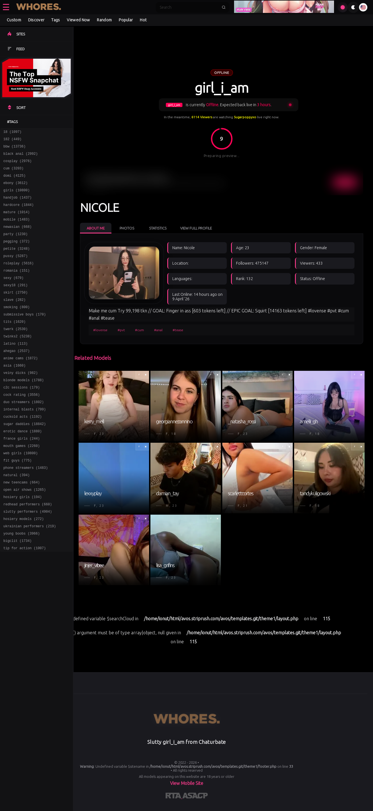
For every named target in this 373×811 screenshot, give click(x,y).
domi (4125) (14, 181)
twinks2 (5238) (17, 360)
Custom (14, 20)
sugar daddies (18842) (24, 458)
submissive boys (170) (24, 336)
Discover (36, 20)
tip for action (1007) (24, 596)
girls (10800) (16, 197)
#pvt (121, 330)
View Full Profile (196, 228)
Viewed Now (78, 20)
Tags (55, 20)
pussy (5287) (15, 271)
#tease (178, 330)
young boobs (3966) (21, 580)
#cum (139, 330)
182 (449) (12, 140)
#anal (158, 330)
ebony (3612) (15, 189)
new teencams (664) (21, 523)
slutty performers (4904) (27, 556)
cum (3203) (13, 173)
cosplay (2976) (17, 165)
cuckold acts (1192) (22, 450)
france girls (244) (21, 474)
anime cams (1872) (20, 385)
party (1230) (15, 246)
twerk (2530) (15, 352)
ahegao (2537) (16, 376)
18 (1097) (12, 132)
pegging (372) (16, 254)
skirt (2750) (15, 311)
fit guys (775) (17, 499)
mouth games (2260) (21, 482)
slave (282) (14, 319)
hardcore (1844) (18, 214)
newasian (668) (17, 238)
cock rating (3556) (21, 425)
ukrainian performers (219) (29, 572)
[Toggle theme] (353, 7)
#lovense (100, 330)
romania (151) (16, 287)
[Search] (189, 7)
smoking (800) (16, 328)
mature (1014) (16, 222)
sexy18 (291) (15, 303)
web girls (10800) (20, 491)
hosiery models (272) (23, 564)
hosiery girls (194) (22, 539)
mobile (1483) (16, 230)
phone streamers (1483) (25, 507)
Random (104, 20)
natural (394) (16, 515)
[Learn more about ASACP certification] (195, 796)
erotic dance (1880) (22, 466)
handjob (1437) (17, 205)
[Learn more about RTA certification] (174, 796)
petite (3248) (16, 262)
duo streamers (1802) (23, 433)
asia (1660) (14, 393)
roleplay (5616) (18, 279)
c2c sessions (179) (21, 417)
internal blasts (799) (24, 442)
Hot (143, 20)
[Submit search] (224, 7)
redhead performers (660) (27, 548)
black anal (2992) (20, 157)
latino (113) (15, 368)
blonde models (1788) (23, 409)
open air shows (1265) (24, 531)
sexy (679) (13, 295)
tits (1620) (14, 344)
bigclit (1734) (17, 588)
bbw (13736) (14, 148)
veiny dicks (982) (20, 401)
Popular (126, 20)
